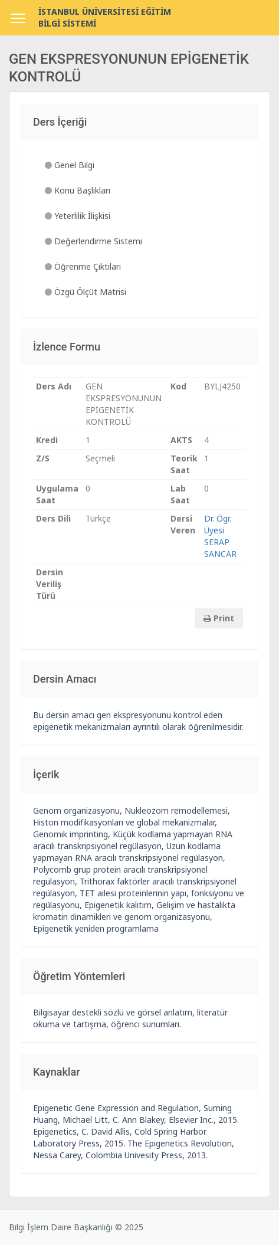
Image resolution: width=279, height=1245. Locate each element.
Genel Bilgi (69, 165)
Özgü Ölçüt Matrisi (85, 291)
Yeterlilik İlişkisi (77, 215)
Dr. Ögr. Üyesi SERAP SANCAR (220, 536)
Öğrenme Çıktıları (83, 266)
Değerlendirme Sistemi (93, 241)
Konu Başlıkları (77, 190)
